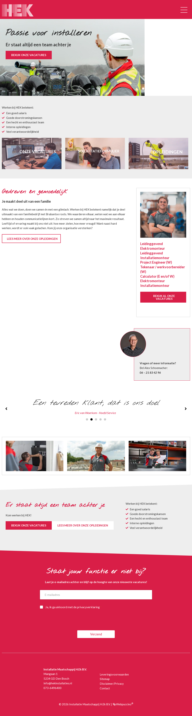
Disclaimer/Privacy (112, 683)
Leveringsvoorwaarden (114, 674)
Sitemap (105, 679)
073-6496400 (53, 688)
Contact (105, 688)
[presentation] (68, 628)
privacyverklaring (88, 607)
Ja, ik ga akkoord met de (73, 607)
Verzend (96, 634)
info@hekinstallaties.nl (58, 683)
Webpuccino (124, 704)
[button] (184, 10)
